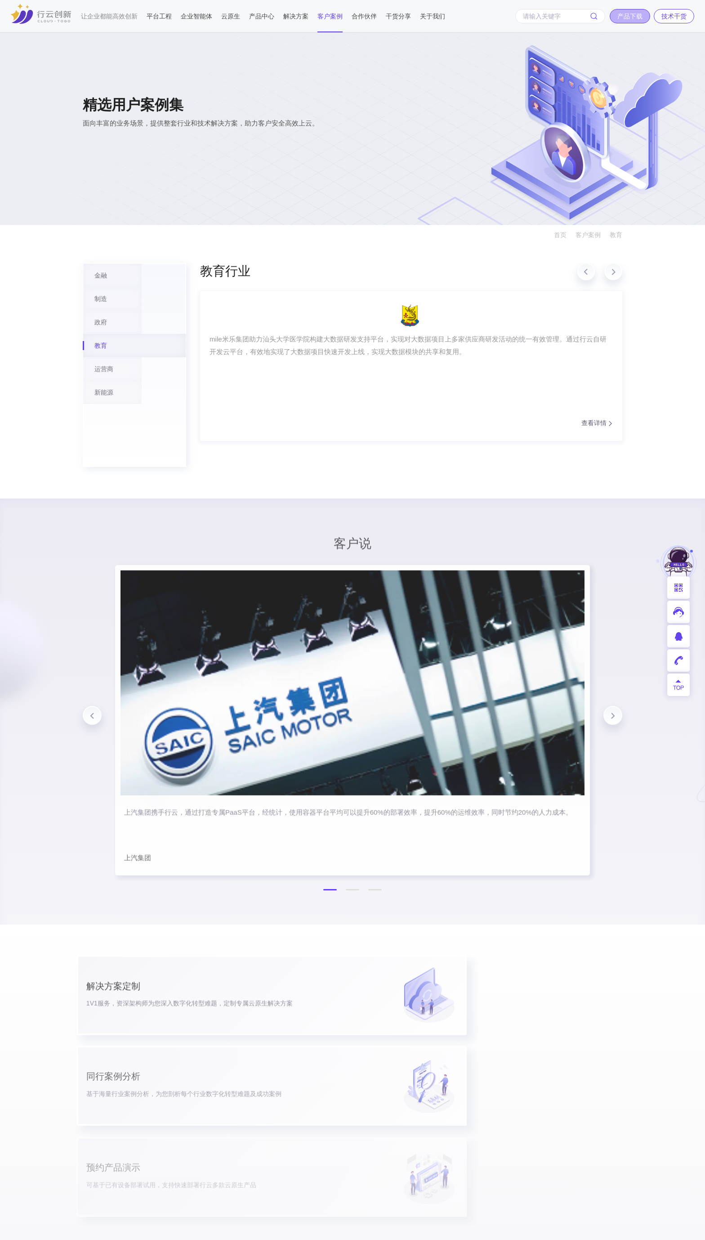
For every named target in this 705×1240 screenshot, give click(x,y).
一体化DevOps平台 (366, 1058)
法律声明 (571, 1227)
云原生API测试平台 (267, 1165)
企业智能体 (196, 12)
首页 (560, 234)
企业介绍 (582, 1044)
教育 (616, 234)
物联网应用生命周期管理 (374, 1169)
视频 (511, 1114)
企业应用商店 (357, 1072)
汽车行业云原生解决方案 (374, 1155)
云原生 (230, 16)
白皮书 (514, 1072)
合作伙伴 (364, 16)
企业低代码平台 (360, 1100)
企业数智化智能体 (267, 1095)
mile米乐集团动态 (595, 1058)
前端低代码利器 (267, 1119)
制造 (446, 1058)
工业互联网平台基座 (367, 1142)
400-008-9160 (113, 1033)
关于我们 (432, 16)
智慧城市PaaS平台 (365, 1183)
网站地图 (609, 1227)
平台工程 (159, 12)
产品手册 (517, 1058)
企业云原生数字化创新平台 (267, 1048)
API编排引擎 (356, 1197)
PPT (511, 1100)
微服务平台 (353, 1114)
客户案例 (330, 16)
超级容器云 (353, 1086)
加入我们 (582, 1072)
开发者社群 (521, 1128)
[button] (586, 277)
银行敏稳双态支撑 (364, 1128)
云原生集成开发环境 (267, 1072)
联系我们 (582, 1086)
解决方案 (295, 16)
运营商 (450, 1100)
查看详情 (302, 451)
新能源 (450, 1114)
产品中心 (261, 16)
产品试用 (517, 1044)
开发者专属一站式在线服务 (267, 1189)
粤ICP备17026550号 (306, 1227)
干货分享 (398, 16)
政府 (446, 1072)
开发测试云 (353, 1044)
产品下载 (108, 970)
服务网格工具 (267, 1142)
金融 (446, 1044)
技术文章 (517, 1086)
